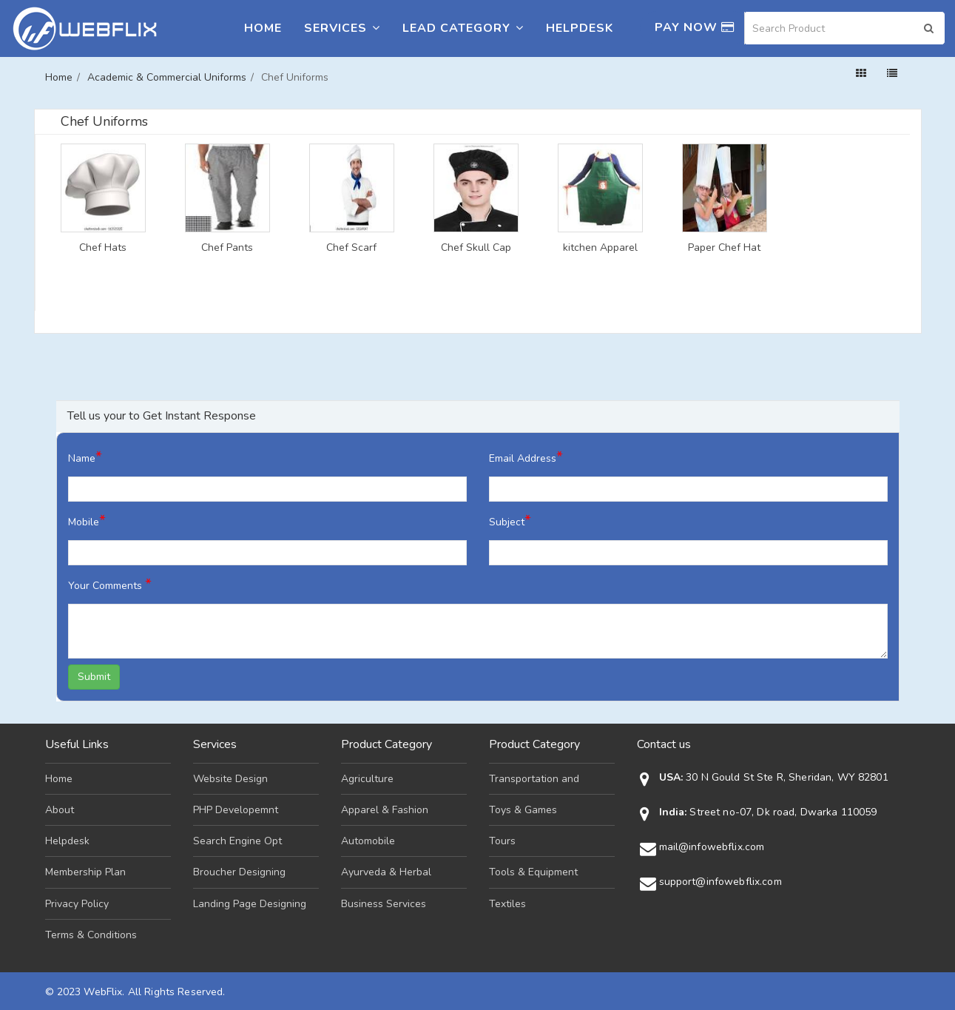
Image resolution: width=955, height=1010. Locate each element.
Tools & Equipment (533, 872)
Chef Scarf (351, 248)
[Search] (844, 28)
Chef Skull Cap (476, 248)
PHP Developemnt (235, 810)
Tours (502, 841)
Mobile (87, 521)
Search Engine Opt (237, 841)
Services (342, 28)
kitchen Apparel (600, 248)
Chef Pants (227, 248)
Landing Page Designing (249, 904)
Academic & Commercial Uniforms (166, 77)
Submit (94, 677)
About (59, 810)
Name (85, 457)
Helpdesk (579, 28)
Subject (510, 521)
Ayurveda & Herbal (386, 872)
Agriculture (367, 779)
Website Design (230, 779)
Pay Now (695, 27)
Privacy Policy (77, 904)
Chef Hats (102, 248)
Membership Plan (85, 872)
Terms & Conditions (91, 935)
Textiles (507, 904)
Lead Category (463, 28)
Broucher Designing (239, 872)
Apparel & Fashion (384, 810)
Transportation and (534, 779)
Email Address (526, 457)
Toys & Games (523, 810)
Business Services (383, 904)
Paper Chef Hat (724, 248)
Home (263, 28)
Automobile (368, 841)
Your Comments (110, 584)
